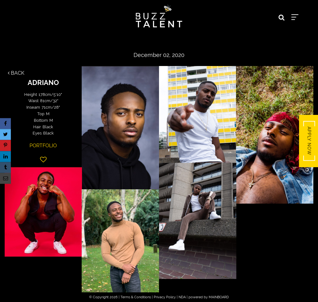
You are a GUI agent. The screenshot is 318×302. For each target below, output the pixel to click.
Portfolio (43, 146)
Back (16, 73)
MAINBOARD (219, 297)
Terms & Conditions (135, 297)
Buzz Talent (159, 16)
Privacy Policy (165, 297)
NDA (182, 297)
